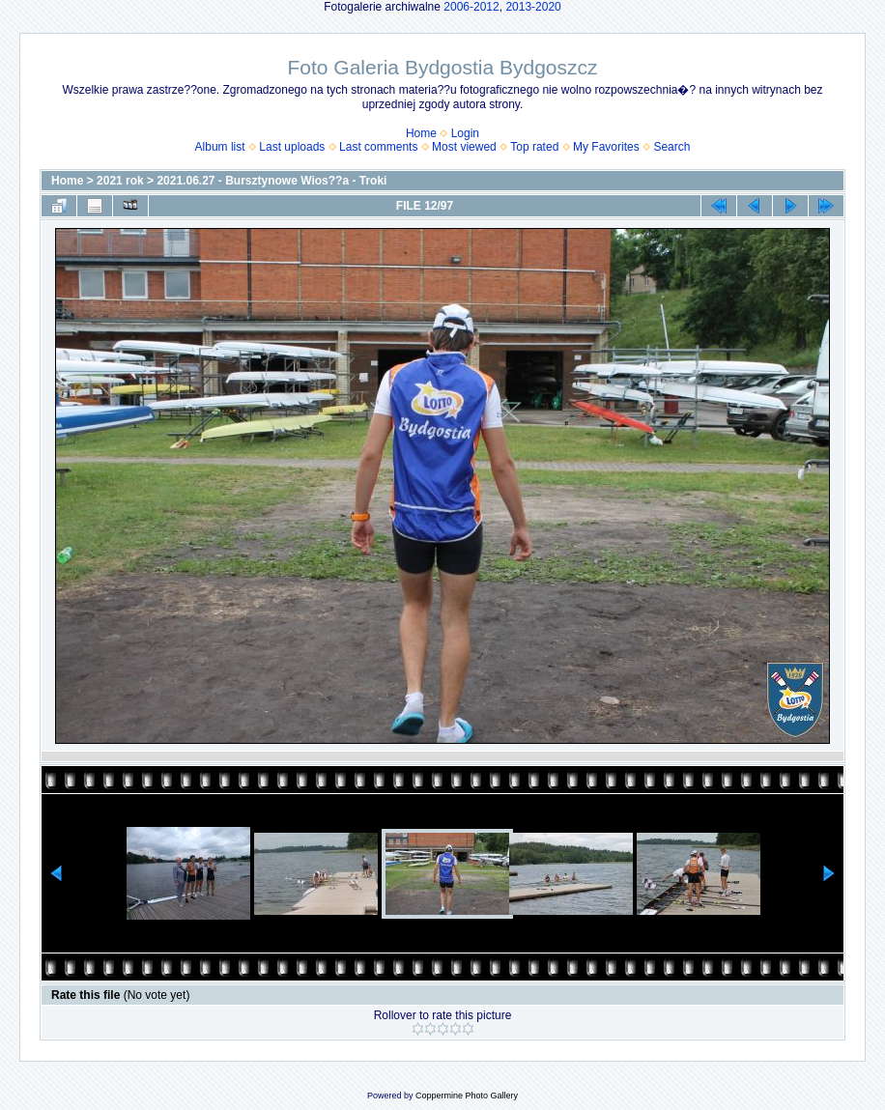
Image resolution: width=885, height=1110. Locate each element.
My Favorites (606, 147)
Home (421, 133)
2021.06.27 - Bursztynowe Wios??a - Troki (271, 180)
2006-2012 (471, 7)
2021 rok (120, 180)
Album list (220, 147)
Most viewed (464, 147)
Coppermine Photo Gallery (466, 1095)
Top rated (534, 147)
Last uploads (292, 147)
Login (465, 133)
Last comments (378, 147)
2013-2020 (532, 7)
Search (671, 147)
